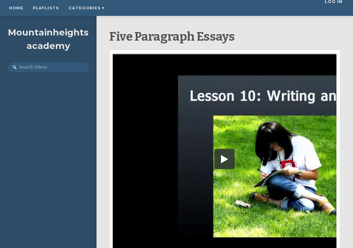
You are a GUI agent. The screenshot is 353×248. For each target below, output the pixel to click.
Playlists (46, 8)
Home (16, 8)
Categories (86, 8)
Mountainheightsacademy (48, 39)
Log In (335, 8)
